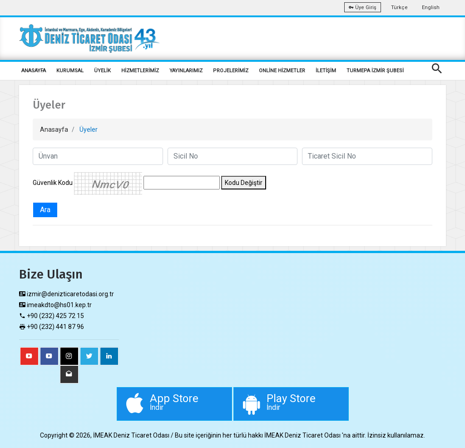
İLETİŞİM (326, 71)
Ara (45, 209)
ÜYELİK (102, 71)
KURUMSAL (70, 71)
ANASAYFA (33, 71)
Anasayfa (54, 129)
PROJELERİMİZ (230, 71)
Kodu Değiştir (243, 182)
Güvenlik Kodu (53, 182)
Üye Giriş (362, 7)
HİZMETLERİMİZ (140, 71)
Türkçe (399, 7)
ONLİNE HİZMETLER (282, 71)
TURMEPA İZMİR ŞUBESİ (375, 71)
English (431, 7)
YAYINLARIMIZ (186, 71)
